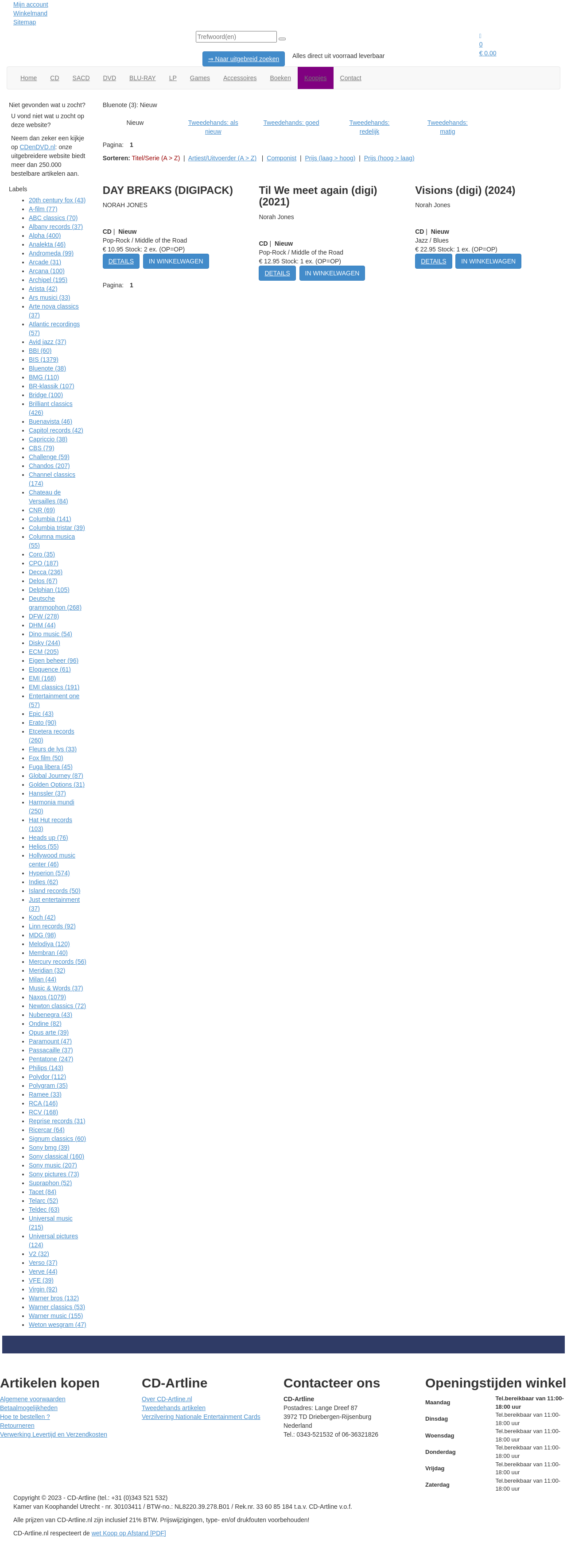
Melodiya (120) (49, 943)
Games (200, 77)
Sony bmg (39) (49, 1147)
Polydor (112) (47, 1076)
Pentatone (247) (51, 1059)
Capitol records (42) (56, 430)
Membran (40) (48, 952)
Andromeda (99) (51, 253)
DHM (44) (42, 625)
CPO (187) (43, 563)
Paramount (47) (50, 1041)
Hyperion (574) (49, 873)
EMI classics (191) (54, 687)
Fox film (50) (46, 757)
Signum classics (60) (57, 1138)
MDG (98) (42, 935)
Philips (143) (46, 1067)
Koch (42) (42, 917)
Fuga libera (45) (51, 766)
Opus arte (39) (49, 1032)
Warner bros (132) (54, 1298)
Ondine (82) (45, 1023)
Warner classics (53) (57, 1306)
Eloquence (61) (50, 669)
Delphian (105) (49, 589)
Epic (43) (41, 713)
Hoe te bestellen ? (25, 1416)
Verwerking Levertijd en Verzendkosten (53, 1434)
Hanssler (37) (47, 793)
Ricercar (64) (47, 1129)
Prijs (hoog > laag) (389, 158)
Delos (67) (43, 580)
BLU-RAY (142, 77)
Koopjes (315, 77)
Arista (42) (43, 288)
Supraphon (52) (50, 1182)
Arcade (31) (45, 262)
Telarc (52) (43, 1200)
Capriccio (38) (48, 439)
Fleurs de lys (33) (53, 749)
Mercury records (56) (57, 961)
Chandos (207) (49, 465)
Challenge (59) (49, 456)
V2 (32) (39, 1253)
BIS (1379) (43, 359)
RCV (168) (43, 1112)
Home (28, 77)
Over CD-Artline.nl (167, 1399)
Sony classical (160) (56, 1156)
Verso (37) (43, 1262)
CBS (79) (41, 448)
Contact (350, 77)
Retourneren (17, 1425)
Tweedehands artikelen (174, 1407)
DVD (110, 77)
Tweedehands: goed (291, 122)
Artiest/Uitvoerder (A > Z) (222, 158)
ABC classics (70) (53, 217)
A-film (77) (43, 209)
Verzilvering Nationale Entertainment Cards (201, 1416)
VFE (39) (41, 1280)
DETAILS (121, 261)
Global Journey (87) (56, 775)
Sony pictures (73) (54, 1174)
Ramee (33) (45, 1094)
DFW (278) (44, 616)
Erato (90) (42, 722)
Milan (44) (42, 979)
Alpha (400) (45, 235)
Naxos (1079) (47, 997)
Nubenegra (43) (50, 1014)
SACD (81, 77)
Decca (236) (45, 572)
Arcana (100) (47, 270)
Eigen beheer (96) (53, 660)
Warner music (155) (56, 1315)
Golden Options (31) (57, 784)
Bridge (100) (46, 394)
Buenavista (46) (50, 421)
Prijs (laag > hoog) (330, 158)
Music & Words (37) (56, 988)
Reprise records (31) (57, 1121)
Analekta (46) (47, 244)
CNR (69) (42, 510)
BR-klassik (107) (51, 386)
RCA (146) (43, 1103)
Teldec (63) (44, 1209)
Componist (281, 158)
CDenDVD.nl (37, 147)
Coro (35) (42, 554)
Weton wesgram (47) (57, 1324)
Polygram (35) (48, 1085)
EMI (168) (42, 678)
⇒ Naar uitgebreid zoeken (244, 58)
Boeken (280, 77)
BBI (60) (40, 350)
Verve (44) (43, 1271)
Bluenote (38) (47, 368)
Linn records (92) (52, 926)
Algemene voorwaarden (33, 1399)
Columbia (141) (50, 518)
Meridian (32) (47, 970)
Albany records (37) (56, 226)
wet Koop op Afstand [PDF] (129, 1533)
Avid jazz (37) (47, 341)
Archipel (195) (48, 279)
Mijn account (30, 4)
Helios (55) (44, 846)
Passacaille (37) (51, 1050)
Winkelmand (30, 13)
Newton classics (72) (57, 1005)
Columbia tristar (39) (57, 527)
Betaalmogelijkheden (29, 1407)
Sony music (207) (53, 1165)
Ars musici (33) (49, 297)
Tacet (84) (42, 1191)
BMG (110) (44, 377)
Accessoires (239, 77)
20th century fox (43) (57, 200)
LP (173, 77)
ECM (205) (44, 651)
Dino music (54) (50, 634)
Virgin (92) (43, 1289)
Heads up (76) (48, 837)
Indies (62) (43, 881)
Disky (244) (44, 642)
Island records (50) (55, 890)
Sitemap (24, 22)
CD (54, 77)
